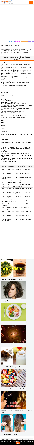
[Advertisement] (17, 23)
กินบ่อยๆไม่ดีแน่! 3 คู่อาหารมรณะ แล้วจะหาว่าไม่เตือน (11, 279)
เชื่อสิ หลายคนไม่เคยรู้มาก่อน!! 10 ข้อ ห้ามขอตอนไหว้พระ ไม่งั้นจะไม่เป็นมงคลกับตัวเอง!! (17, 411)
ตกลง (18, 443)
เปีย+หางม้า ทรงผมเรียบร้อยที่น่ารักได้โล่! (9, 434)
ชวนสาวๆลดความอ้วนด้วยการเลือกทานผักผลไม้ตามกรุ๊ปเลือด (13, 389)
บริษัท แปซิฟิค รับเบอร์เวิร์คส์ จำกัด (17, 166)
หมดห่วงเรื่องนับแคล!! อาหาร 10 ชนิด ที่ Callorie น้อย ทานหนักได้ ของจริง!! (16, 323)
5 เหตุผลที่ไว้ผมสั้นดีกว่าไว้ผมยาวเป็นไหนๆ (9, 301)
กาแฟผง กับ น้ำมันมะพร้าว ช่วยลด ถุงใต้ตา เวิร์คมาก (11, 367)
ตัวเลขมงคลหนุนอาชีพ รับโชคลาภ (8, 345)
